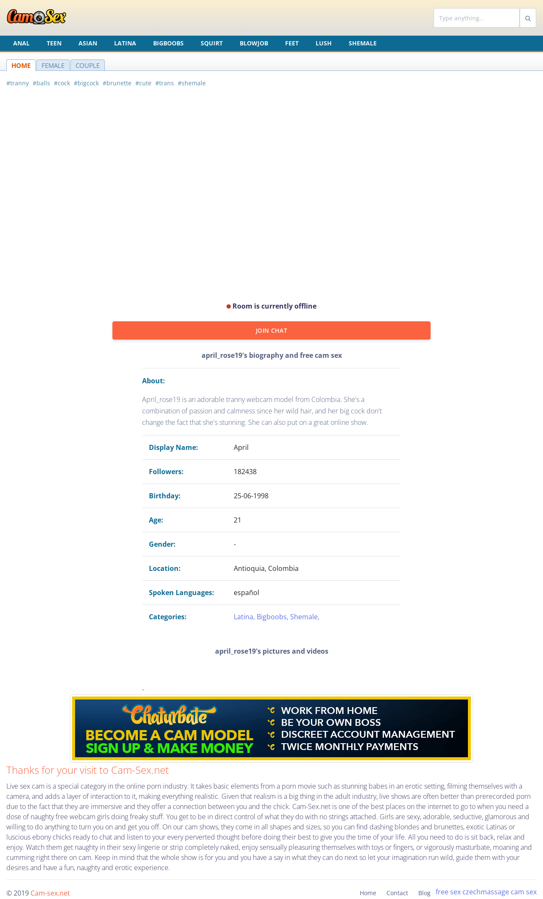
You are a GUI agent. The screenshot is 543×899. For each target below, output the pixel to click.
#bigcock (86, 83)
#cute (143, 83)
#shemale (192, 83)
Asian (87, 43)
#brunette (117, 83)
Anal (21, 43)
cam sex (524, 891)
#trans (164, 83)
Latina (125, 43)
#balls (41, 83)
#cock (62, 83)
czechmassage (485, 891)
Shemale (363, 43)
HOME (21, 65)
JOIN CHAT (271, 330)
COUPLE (88, 65)
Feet (292, 43)
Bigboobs (168, 43)
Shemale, (304, 616)
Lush (324, 43)
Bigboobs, (273, 616)
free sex (448, 891)
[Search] (477, 18)
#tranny (17, 83)
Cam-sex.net (50, 893)
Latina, (245, 616)
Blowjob (254, 43)
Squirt (212, 43)
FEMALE (53, 65)
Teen (54, 43)
